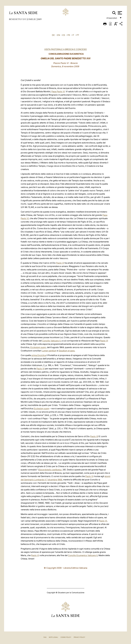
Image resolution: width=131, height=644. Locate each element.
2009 (39, 19)
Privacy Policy (79, 637)
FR (68, 35)
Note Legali (53, 637)
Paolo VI (60, 263)
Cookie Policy (66, 637)
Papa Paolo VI (58, 91)
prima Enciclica (38, 355)
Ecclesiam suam (38, 347)
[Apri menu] (119, 13)
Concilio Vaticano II (51, 340)
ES (63, 35)
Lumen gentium (49, 350)
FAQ (44, 637)
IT (73, 35)
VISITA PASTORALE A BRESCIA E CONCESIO (65, 49)
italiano (112, 19)
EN (58, 35)
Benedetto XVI (18, 19)
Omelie (32, 19)
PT (78, 35)
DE (53, 35)
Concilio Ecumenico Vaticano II (82, 555)
